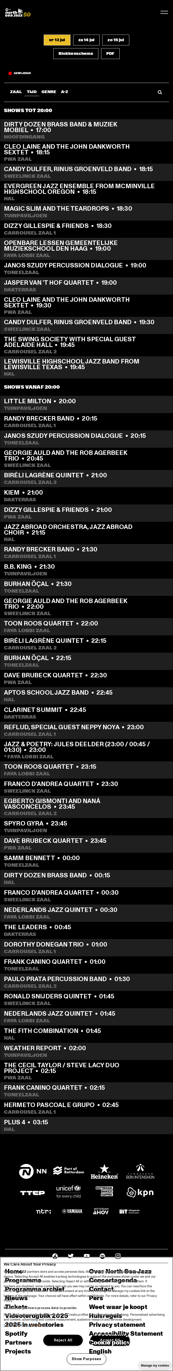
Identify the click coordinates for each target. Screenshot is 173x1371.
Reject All (63, 1340)
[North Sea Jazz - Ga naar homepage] (18, 12)
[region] (86, 1314)
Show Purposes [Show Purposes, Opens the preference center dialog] (86, 1358)
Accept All (110, 1340)
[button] (57, 40)
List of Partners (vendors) (25, 1325)
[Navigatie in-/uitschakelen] (164, 12)
